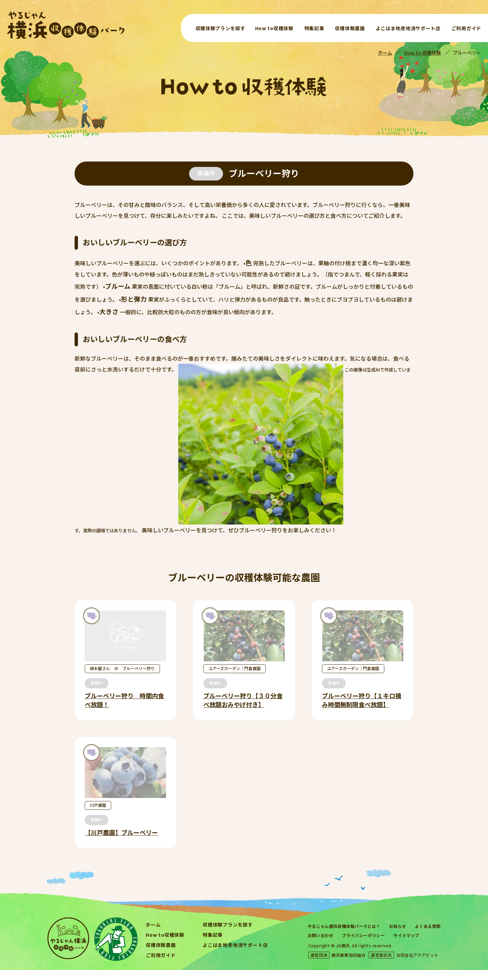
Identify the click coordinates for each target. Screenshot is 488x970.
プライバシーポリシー (363, 935)
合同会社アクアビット (417, 955)
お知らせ (397, 926)
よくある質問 (428, 926)
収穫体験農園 (350, 28)
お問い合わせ (320, 935)
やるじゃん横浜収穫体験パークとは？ (344, 926)
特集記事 (314, 28)
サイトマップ (406, 935)
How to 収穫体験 (422, 52)
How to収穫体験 (274, 28)
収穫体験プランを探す (220, 28)
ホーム (385, 52)
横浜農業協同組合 (348, 955)
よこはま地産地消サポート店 (408, 28)
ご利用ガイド (466, 28)
